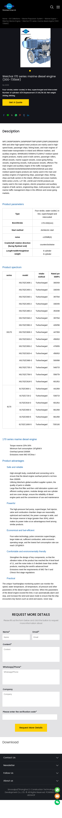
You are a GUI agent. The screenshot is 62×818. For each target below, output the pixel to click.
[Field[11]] (46, 655)
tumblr (24, 133)
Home (4, 18)
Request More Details (31, 745)
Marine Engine (50, 18)
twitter (12, 133)
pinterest (20, 133)
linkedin (28, 133)
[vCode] (29, 735)
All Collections (14, 18)
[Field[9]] (16, 655)
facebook (3, 133)
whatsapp (16, 133)
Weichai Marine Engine (11, 21)
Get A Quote (15, 120)
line (7, 133)
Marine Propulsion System (32, 18)
